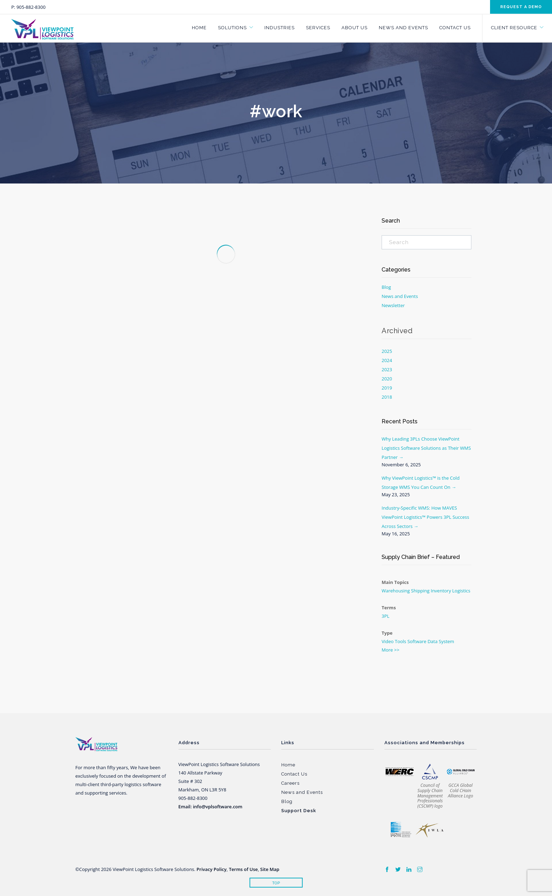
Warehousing (396, 590)
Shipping (420, 590)
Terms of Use (243, 869)
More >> (390, 650)
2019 (387, 388)
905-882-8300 (31, 7)
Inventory (441, 590)
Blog (386, 287)
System (446, 641)
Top (276, 883)
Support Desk (298, 810)
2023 (387, 369)
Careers (290, 783)
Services (318, 27)
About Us (354, 27)
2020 (387, 378)
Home (199, 27)
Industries (279, 27)
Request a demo (521, 7)
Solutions (232, 27)
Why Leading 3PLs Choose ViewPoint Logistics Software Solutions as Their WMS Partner (426, 448)
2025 (387, 351)
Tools (400, 641)
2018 (387, 397)
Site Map (269, 869)
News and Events (403, 27)
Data (432, 641)
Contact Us (455, 27)
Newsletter (393, 305)
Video (388, 641)
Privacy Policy (211, 869)
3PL (385, 616)
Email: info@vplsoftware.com (210, 806)
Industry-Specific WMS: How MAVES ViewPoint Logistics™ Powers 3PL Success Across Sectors (425, 517)
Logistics (461, 590)
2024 (387, 360)
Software (416, 641)
